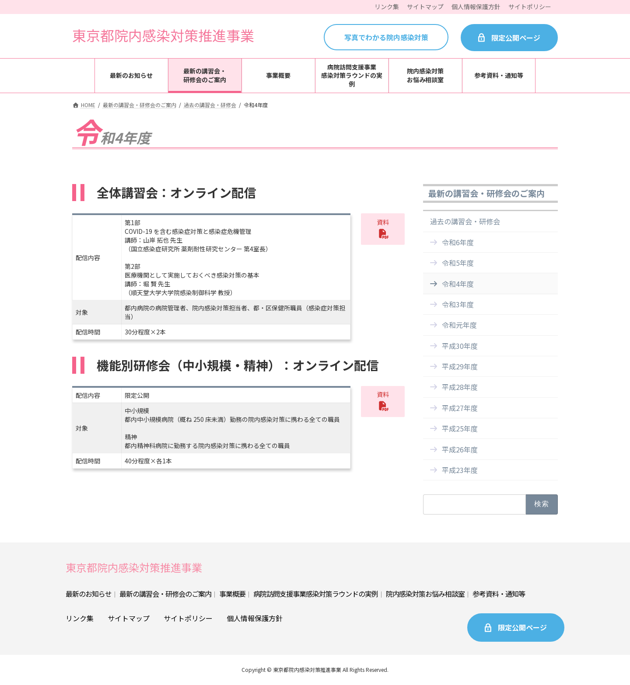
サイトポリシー (188, 618)
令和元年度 (459, 325)
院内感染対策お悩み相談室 (425, 593)
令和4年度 (458, 283)
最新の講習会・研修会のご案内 (486, 193)
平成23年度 (460, 470)
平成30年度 (460, 346)
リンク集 (80, 618)
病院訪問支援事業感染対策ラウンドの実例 (315, 593)
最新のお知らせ (89, 593)
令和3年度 (458, 304)
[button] (383, 228)
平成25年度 (460, 428)
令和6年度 (458, 242)
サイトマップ (129, 618)
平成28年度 (460, 387)
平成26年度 (460, 449)
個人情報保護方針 (255, 618)
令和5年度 (458, 262)
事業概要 (232, 593)
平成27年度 (460, 408)
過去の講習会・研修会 (465, 221)
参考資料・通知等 (498, 593)
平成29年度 (460, 366)
